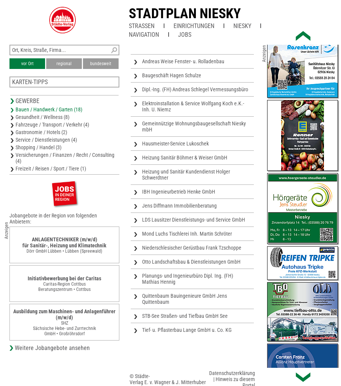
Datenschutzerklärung (232, 373)
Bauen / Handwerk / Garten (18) (49, 109)
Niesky (242, 26)
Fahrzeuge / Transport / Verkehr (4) (52, 125)
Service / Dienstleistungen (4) (46, 140)
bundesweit (100, 63)
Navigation (144, 34)
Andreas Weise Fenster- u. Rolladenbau (183, 61)
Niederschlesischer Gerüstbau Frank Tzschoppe (191, 248)
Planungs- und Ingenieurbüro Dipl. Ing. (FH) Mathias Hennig (187, 279)
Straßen (142, 26)
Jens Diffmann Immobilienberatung (179, 206)
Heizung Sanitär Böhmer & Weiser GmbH (184, 158)
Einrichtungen (194, 26)
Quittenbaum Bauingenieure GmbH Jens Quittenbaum (184, 299)
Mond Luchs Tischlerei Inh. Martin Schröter (187, 234)
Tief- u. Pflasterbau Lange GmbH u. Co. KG (187, 330)
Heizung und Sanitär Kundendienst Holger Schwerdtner (186, 175)
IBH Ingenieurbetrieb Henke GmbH (178, 192)
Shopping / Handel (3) (38, 147)
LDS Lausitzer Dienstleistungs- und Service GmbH (193, 220)
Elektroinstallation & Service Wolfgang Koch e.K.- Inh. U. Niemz (193, 106)
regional (64, 63)
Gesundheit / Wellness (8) (42, 117)
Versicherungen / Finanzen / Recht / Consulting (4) (65, 158)
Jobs (184, 34)
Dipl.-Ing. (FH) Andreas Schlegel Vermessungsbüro (195, 89)
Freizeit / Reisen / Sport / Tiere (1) (51, 169)
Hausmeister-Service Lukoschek (175, 144)
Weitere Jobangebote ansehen (52, 348)
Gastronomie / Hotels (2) (41, 132)
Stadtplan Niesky (185, 14)
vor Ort (27, 63)
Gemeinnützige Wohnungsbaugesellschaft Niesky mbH (194, 126)
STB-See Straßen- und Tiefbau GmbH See (185, 316)
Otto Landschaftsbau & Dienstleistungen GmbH (191, 262)
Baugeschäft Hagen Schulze (171, 75)
